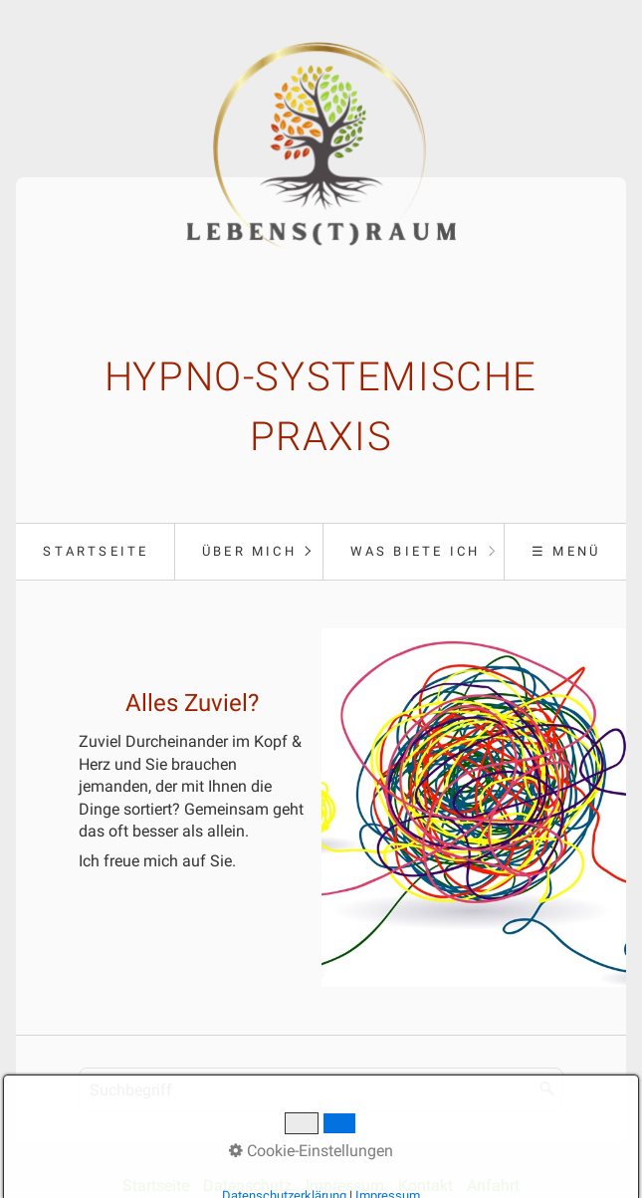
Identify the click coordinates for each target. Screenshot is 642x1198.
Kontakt (425, 1185)
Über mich (249, 551)
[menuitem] (95, 552)
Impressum (345, 1185)
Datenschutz (247, 1185)
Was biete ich (415, 551)
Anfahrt (493, 1185)
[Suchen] (547, 1089)
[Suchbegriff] (321, 1089)
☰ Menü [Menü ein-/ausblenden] (566, 551)
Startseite (95, 551)
